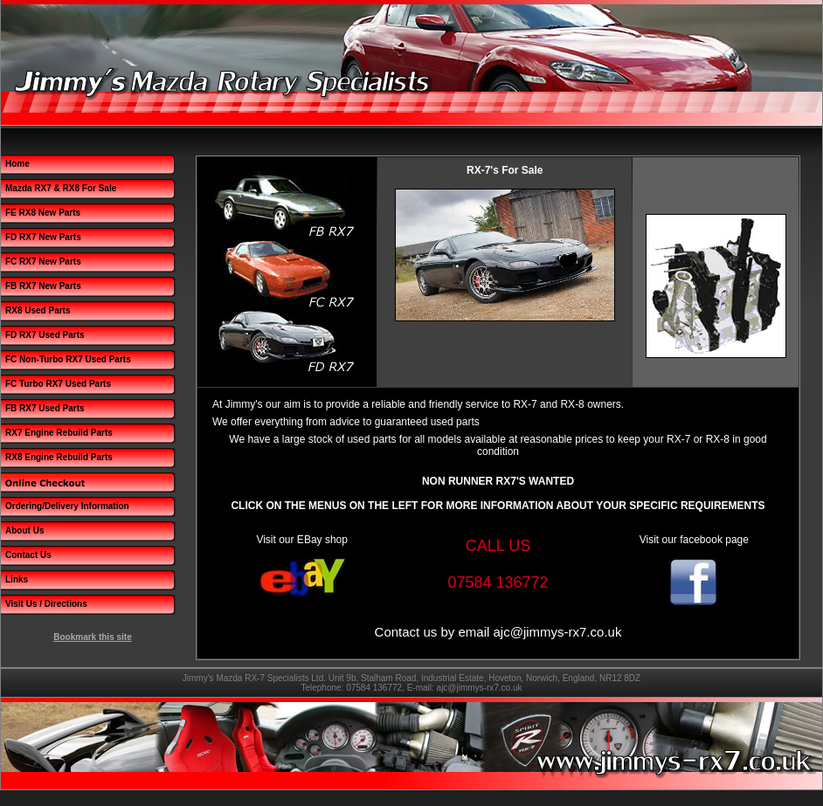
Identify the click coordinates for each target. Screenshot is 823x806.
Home (17, 164)
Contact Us (28, 555)
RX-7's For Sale (505, 170)
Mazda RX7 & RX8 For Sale (60, 188)
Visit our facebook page (694, 540)
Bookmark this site (92, 637)
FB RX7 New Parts (43, 286)
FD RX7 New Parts (43, 237)
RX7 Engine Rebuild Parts (59, 432)
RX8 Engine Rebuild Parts (59, 457)
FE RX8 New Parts (42, 212)
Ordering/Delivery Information (67, 506)
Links (16, 579)
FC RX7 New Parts (43, 261)
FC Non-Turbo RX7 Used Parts (68, 359)
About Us (24, 530)
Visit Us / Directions (46, 604)
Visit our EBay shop (302, 540)
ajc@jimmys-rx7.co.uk (557, 631)
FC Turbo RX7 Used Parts (58, 384)
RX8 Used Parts (37, 310)
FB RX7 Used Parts (45, 408)
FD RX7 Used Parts (45, 335)
